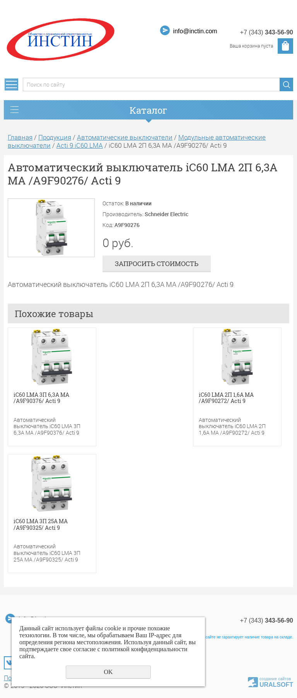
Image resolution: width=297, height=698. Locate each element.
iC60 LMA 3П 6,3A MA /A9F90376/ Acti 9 (41, 398)
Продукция (54, 137)
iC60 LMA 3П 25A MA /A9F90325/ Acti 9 (41, 524)
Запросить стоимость (156, 263)
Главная (20, 137)
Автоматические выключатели (124, 137)
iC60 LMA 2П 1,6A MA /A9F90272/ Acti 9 (226, 398)
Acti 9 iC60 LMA (79, 145)
